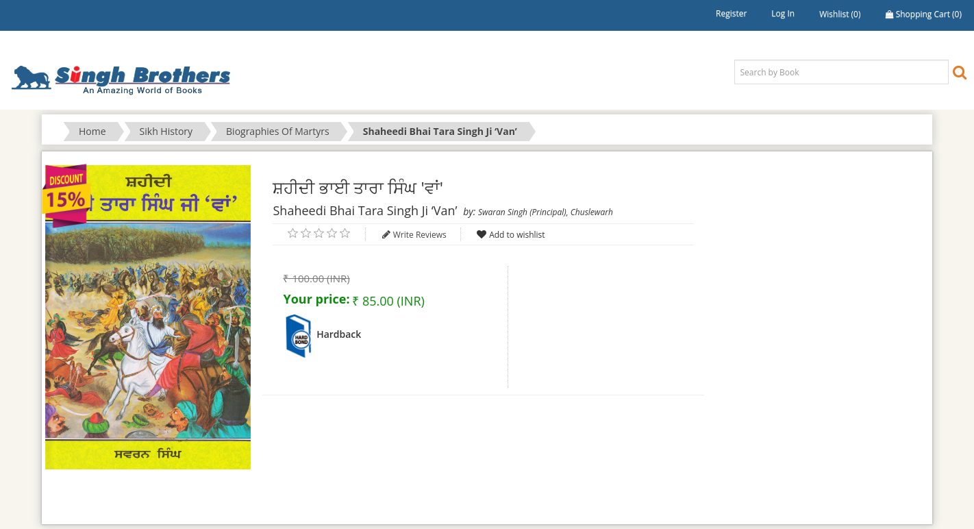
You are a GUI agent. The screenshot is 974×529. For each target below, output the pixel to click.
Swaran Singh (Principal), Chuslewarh (545, 212)
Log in (783, 13)
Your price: (316, 299)
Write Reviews (420, 235)
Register (731, 13)
